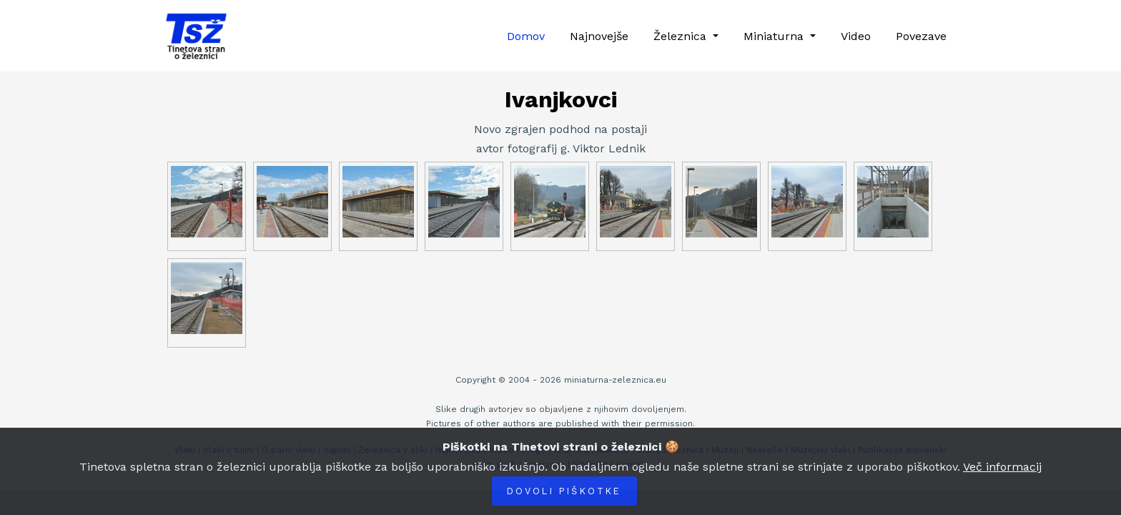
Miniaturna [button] (775, 36)
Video (856, 36)
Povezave (921, 36)
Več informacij (1002, 467)
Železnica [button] (681, 36)
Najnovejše (599, 36)
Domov (526, 36)
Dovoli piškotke (564, 491)
